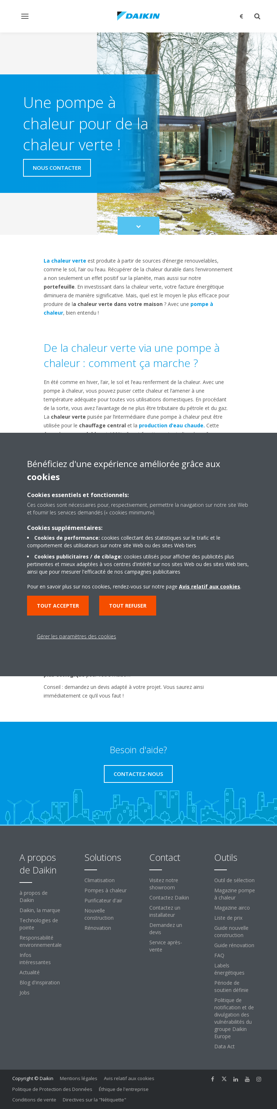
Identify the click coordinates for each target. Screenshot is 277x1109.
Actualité (29, 972)
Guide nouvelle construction (231, 931)
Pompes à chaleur (105, 890)
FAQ (219, 955)
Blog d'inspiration (39, 982)
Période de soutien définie (231, 986)
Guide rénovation (234, 945)
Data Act (224, 1046)
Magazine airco (232, 907)
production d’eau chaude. (172, 425)
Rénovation (97, 927)
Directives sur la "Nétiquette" (94, 1099)
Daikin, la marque (39, 910)
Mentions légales (78, 1078)
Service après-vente (165, 946)
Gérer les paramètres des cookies (76, 636)
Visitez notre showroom (163, 884)
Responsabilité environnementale (40, 941)
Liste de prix (228, 917)
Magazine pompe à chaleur (234, 894)
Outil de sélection (234, 880)
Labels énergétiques (229, 969)
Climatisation (99, 880)
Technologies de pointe (38, 924)
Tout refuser (127, 605)
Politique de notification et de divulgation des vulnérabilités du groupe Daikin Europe (234, 1018)
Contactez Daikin (169, 897)
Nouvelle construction (99, 914)
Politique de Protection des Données (52, 1089)
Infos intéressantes (35, 959)
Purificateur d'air (103, 900)
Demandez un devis (165, 929)
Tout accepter (58, 605)
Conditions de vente (34, 1099)
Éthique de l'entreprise (124, 1089)
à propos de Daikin (33, 896)
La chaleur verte (65, 260)
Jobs (24, 992)
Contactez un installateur (164, 911)
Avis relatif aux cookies (129, 1078)
